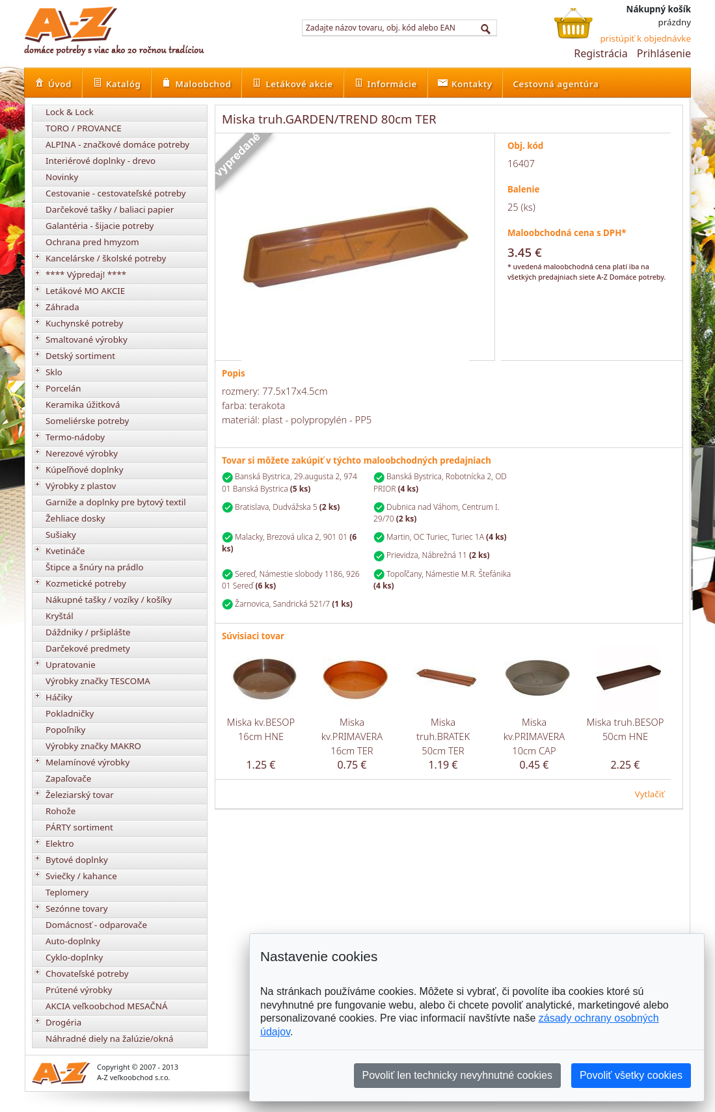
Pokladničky (70, 713)
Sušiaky (61, 534)
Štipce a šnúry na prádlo (95, 567)
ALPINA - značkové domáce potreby (117, 144)
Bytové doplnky (77, 860)
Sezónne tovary (77, 908)
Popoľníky (65, 729)
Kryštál (60, 616)
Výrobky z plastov (81, 486)
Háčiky (59, 697)
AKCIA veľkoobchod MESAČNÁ (107, 1006)
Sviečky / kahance (81, 876)
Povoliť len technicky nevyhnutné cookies (457, 1075)
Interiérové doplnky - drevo (100, 160)
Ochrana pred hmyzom (92, 242)
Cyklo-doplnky (74, 957)
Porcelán (63, 388)
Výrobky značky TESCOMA (98, 681)
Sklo (54, 372)
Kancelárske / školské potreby (106, 258)
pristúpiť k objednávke (645, 38)
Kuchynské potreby (84, 323)
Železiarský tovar (80, 795)
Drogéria (63, 1022)
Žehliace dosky (75, 518)
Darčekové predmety (88, 648)
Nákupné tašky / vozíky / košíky (109, 599)
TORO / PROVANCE (84, 128)
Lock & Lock (70, 112)
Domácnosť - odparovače (96, 925)
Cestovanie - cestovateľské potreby (116, 193)
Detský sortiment (80, 356)
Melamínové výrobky (87, 762)
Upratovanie (71, 664)
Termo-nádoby (75, 437)
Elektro (60, 843)
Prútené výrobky (79, 990)
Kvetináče (65, 551)
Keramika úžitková (83, 404)
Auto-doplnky (73, 941)
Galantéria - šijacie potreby (100, 226)
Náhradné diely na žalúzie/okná (110, 1038)
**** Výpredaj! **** (86, 274)
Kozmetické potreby (86, 583)
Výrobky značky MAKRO (93, 746)
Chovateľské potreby (87, 973)
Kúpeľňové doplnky (84, 469)
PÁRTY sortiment (79, 827)
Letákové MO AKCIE (85, 291)
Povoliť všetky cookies (631, 1075)
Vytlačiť (649, 794)
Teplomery (67, 892)
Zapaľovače (68, 778)
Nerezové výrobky (82, 453)
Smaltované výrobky (87, 339)
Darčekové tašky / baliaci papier (110, 209)
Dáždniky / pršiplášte (88, 632)
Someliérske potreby (87, 421)
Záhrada (62, 307)
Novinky (62, 177)
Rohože (60, 811)
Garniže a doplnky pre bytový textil (116, 502)
